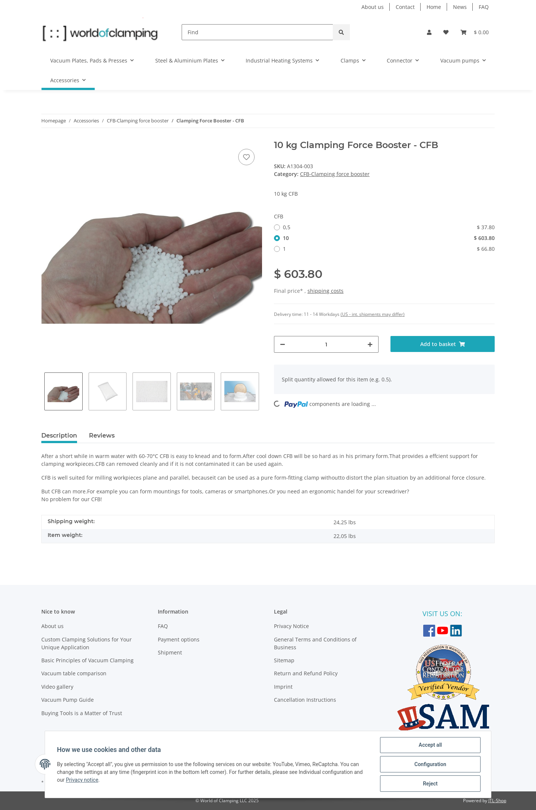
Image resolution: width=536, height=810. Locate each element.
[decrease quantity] (282, 344)
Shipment (170, 652)
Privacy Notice (291, 626)
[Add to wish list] (246, 157)
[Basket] (474, 32)
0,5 (389, 227)
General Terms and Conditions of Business (315, 643)
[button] (429, 32)
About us (372, 6)
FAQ (484, 6)
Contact (405, 6)
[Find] (257, 32)
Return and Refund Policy (306, 673)
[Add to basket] (442, 344)
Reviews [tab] (102, 435)
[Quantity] (326, 344)
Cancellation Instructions (305, 699)
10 (389, 238)
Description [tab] (59, 435)
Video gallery (57, 686)
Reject (430, 784)
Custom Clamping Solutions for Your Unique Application (86, 643)
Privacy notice (82, 780)
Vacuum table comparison (73, 673)
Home (434, 6)
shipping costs (325, 290)
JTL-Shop (497, 800)
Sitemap (284, 660)
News (460, 6)
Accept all (430, 745)
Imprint (283, 686)
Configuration (430, 764)
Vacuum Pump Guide (67, 699)
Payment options (179, 639)
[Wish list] (445, 32)
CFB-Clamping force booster (335, 173)
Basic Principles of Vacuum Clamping (87, 660)
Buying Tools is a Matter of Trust (81, 713)
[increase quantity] (370, 344)
